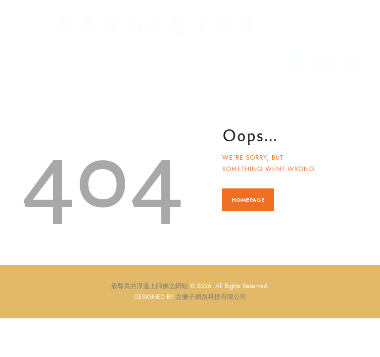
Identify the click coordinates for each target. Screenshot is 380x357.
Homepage (248, 200)
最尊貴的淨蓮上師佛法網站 (149, 286)
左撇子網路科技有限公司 (211, 296)
